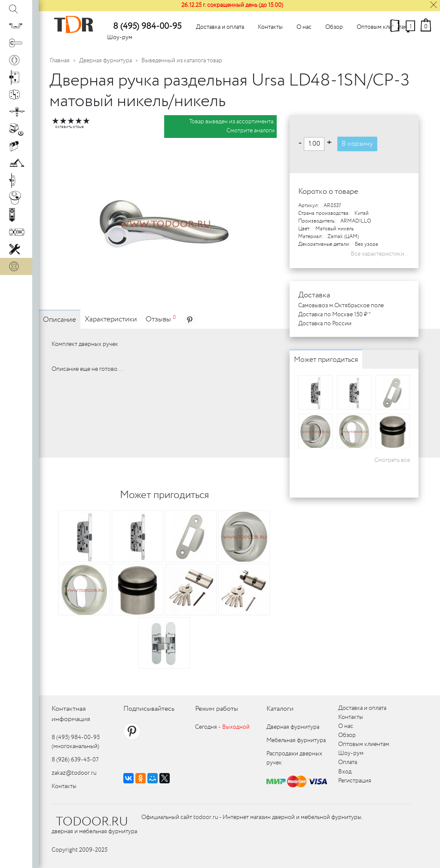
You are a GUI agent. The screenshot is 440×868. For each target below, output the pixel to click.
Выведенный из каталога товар (181, 60)
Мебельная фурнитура (296, 740)
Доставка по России (324, 323)
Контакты (270, 27)
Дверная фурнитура (105, 60)
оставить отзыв (69, 127)
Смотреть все (392, 460)
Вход (344, 771)
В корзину (357, 144)
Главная (60, 60)
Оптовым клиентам (382, 27)
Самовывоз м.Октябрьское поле (341, 305)
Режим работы (216, 709)
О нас (304, 27)
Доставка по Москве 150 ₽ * (334, 314)
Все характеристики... (380, 254)
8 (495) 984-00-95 (147, 26)
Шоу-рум (119, 37)
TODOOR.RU (92, 822)
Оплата (347, 762)
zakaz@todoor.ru (74, 773)
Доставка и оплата (220, 27)
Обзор (334, 27)
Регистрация (354, 780)
